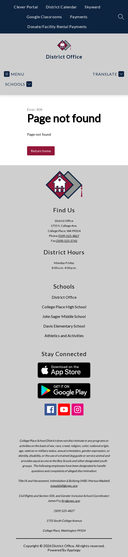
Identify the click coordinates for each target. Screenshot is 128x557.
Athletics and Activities (64, 335)
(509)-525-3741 (66, 241)
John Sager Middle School (64, 316)
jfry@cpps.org (71, 501)
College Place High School (64, 306)
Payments (79, 16)
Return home (41, 151)
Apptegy (73, 550)
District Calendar (61, 6)
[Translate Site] (107, 74)
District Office (64, 297)
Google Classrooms (44, 16)
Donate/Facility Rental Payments (57, 26)
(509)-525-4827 (68, 236)
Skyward (92, 6)
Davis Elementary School (64, 326)
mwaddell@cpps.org (63, 486)
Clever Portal (26, 6)
